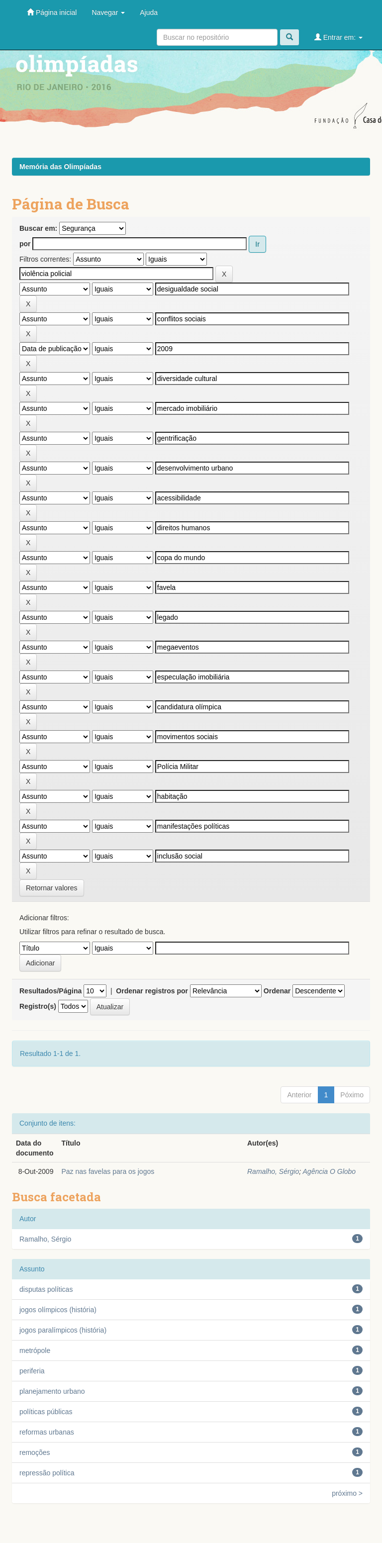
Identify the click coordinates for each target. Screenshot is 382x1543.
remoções (34, 1452)
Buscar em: (38, 228)
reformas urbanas (46, 1432)
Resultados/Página (50, 991)
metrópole (34, 1350)
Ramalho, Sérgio (273, 1171)
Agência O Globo (329, 1171)
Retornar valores (52, 888)
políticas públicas (46, 1412)
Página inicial (52, 12)
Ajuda (149, 12)
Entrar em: (338, 37)
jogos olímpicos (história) (57, 1310)
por (25, 244)
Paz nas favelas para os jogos (107, 1171)
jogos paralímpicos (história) (62, 1330)
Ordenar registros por (152, 991)
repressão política (47, 1473)
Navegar (108, 12)
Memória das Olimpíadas (60, 167)
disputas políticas (46, 1289)
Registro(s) (37, 1006)
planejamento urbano (52, 1391)
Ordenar (277, 991)
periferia (32, 1371)
